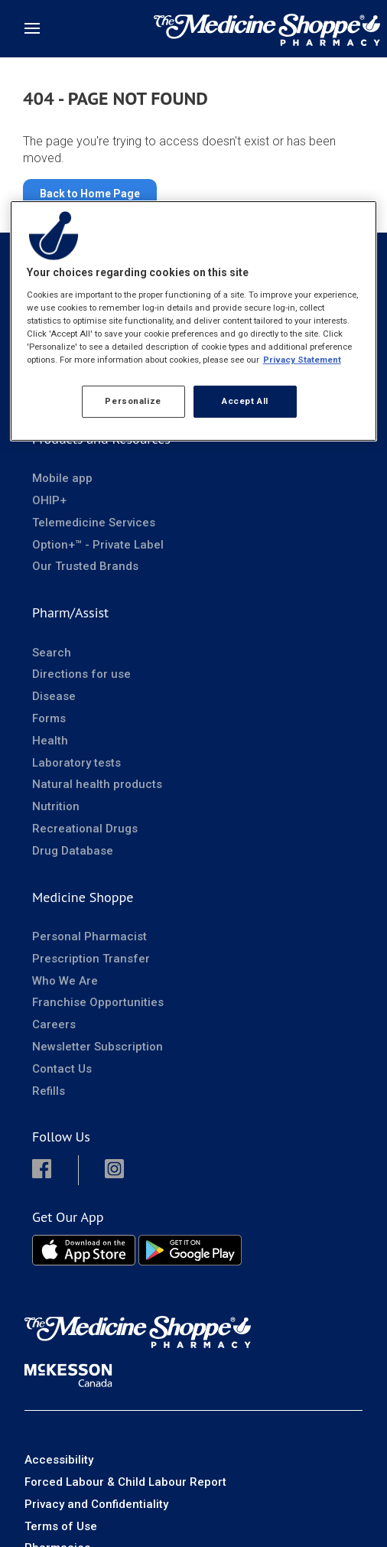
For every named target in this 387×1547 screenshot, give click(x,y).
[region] (194, 320)
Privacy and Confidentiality (96, 1504)
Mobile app (62, 478)
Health (50, 740)
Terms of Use (60, 1526)
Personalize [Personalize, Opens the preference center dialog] (133, 401)
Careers (54, 1024)
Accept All (245, 401)
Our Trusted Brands (85, 566)
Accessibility (58, 1460)
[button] (54, 1170)
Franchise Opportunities (98, 1002)
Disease (54, 696)
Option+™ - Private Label (98, 545)
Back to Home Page (90, 193)
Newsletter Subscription (97, 1047)
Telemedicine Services (93, 522)
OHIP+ (49, 500)
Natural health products (97, 784)
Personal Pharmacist (89, 936)
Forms (49, 718)
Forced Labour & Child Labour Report (125, 1482)
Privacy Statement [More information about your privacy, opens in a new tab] (302, 359)
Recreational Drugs (85, 828)
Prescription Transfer (91, 959)
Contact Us (62, 1069)
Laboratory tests (76, 763)
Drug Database (72, 851)
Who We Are (65, 981)
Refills (48, 1091)
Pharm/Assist (70, 612)
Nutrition (56, 806)
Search (51, 653)
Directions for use (81, 674)
